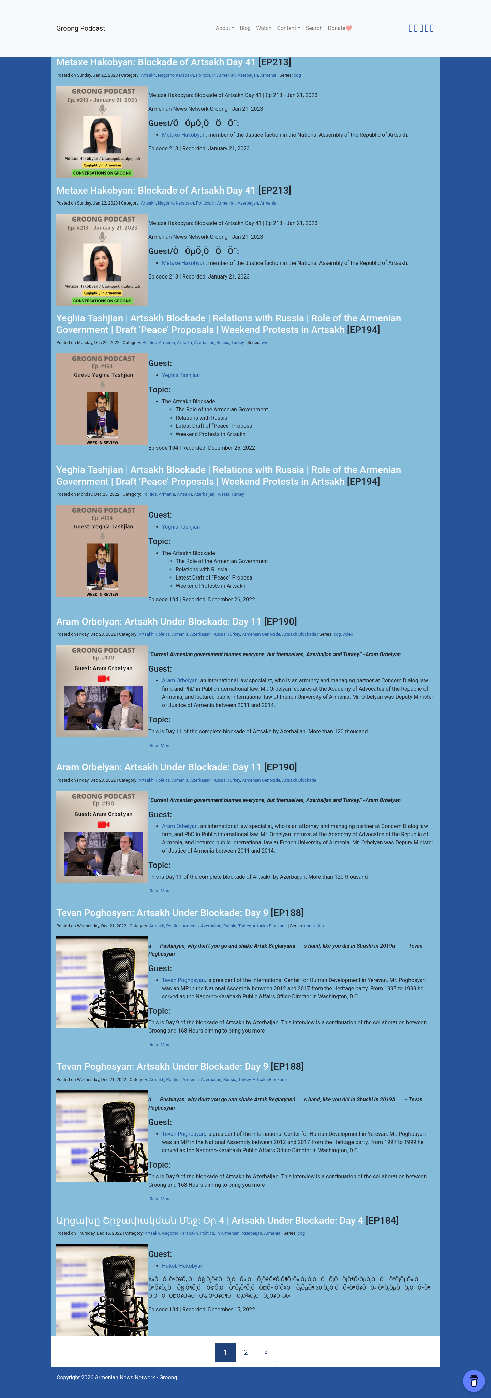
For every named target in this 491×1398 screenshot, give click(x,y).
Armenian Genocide (261, 634)
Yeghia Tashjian (181, 375)
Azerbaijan (248, 75)
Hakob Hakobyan (183, 1266)
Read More (160, 745)
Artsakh (148, 75)
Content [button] (286, 28)
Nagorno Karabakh (176, 75)
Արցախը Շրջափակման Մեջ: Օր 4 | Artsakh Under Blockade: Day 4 (209, 1220)
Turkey (237, 342)
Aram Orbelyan (180, 680)
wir (264, 342)
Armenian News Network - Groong (136, 1377)
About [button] (223, 28)
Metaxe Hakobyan (184, 135)
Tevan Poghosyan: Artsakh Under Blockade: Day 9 (162, 912)
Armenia (268, 75)
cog (297, 75)
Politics (203, 75)
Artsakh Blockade (299, 634)
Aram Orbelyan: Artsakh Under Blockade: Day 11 (159, 621)
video (348, 634)
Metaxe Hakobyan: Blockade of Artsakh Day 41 (156, 62)
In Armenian (224, 75)
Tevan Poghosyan (183, 980)
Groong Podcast (80, 28)
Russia (223, 342)
